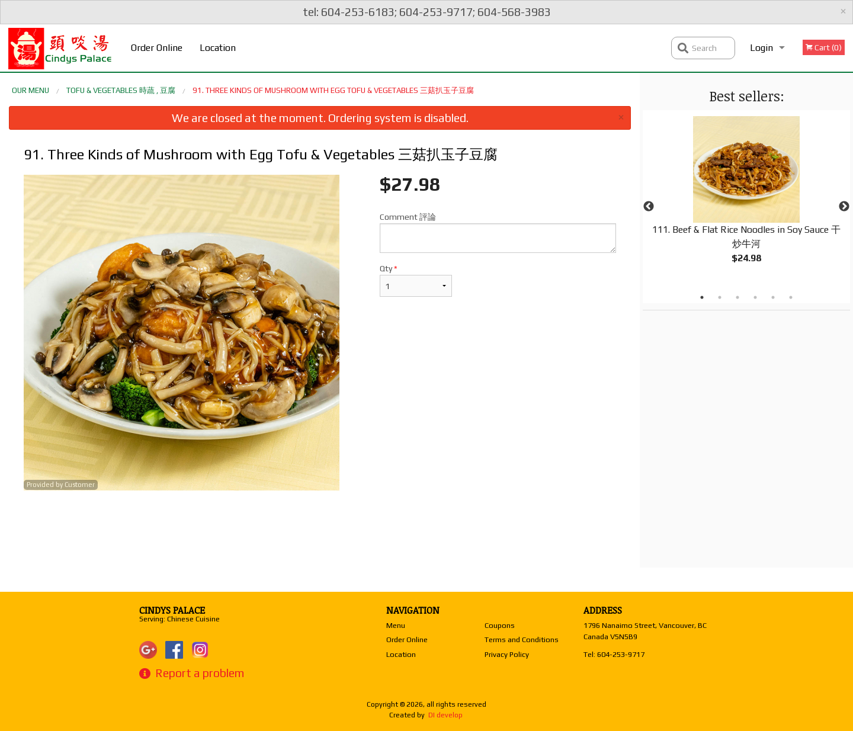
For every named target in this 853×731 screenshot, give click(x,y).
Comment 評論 (498, 232)
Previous (649, 207)
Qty (416, 280)
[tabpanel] (746, 199)
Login (761, 47)
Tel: (613, 654)
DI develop (445, 715)
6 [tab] (791, 297)
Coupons (500, 625)
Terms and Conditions (522, 639)
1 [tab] (702, 297)
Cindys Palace (172, 610)
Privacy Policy (507, 654)
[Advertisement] (320, 529)
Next (844, 207)
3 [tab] (737, 297)
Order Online (156, 47)
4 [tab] (755, 297)
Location (218, 47)
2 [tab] (720, 297)
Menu (395, 625)
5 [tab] (773, 297)
